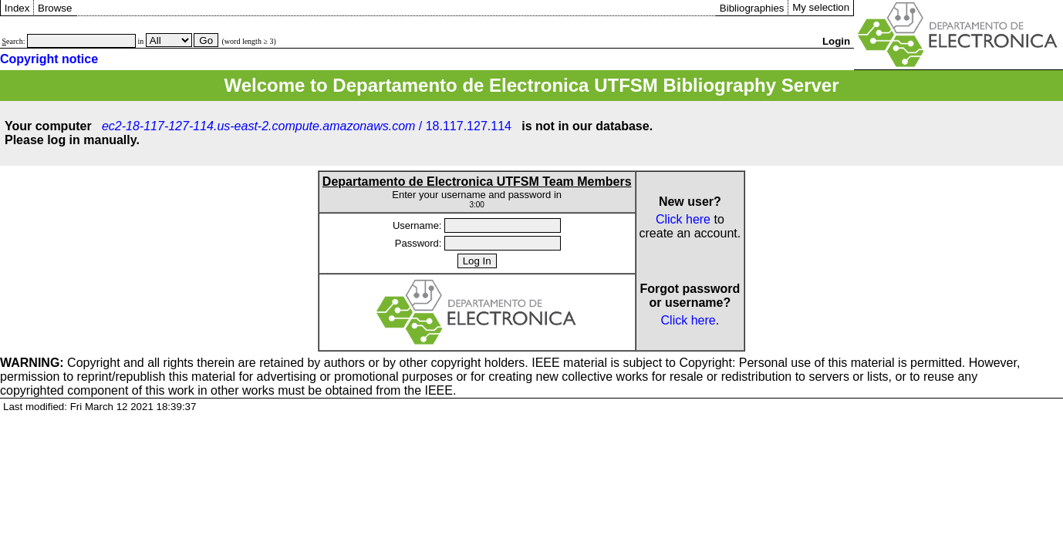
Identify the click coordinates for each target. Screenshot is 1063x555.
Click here (683, 219)
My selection (820, 7)
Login (836, 41)
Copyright (60, 362)
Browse (55, 8)
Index (17, 8)
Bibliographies (752, 8)
